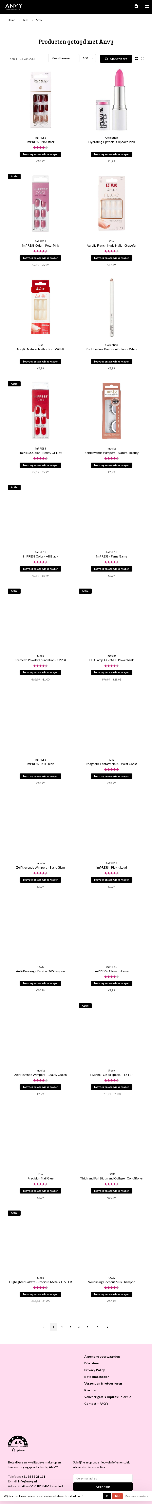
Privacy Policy (94, 1370)
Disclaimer (92, 1363)
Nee (117, 1495)
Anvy (39, 20)
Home (11, 20)
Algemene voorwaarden (102, 1356)
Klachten (90, 1390)
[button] (41, 1444)
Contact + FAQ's (96, 1403)
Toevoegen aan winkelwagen (40, 154)
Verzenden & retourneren (103, 1383)
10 (96, 1327)
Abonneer (103, 1486)
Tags (25, 20)
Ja (107, 1495)
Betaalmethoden (96, 1376)
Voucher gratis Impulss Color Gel (108, 1397)
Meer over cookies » (136, 1496)
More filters (116, 58)
